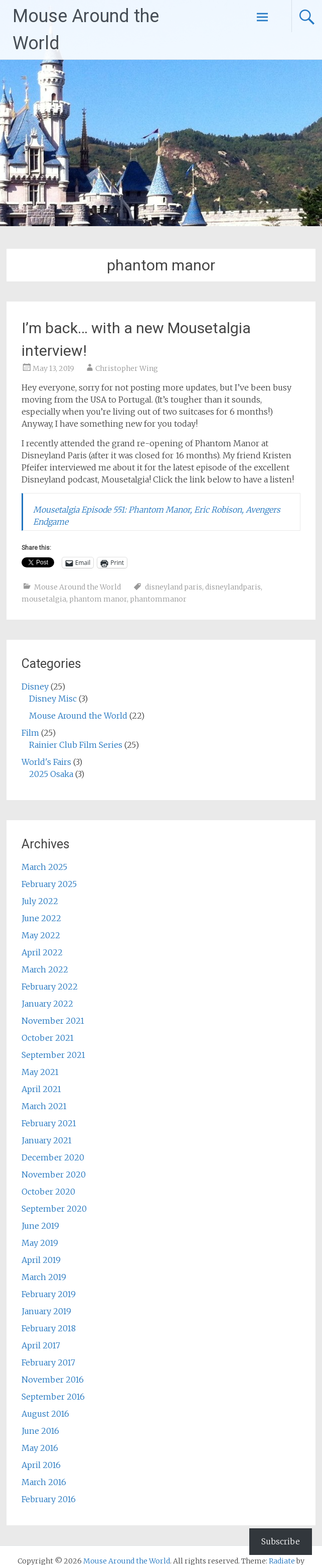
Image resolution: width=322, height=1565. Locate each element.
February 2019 (49, 1294)
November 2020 (54, 1174)
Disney (35, 686)
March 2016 (44, 1482)
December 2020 (53, 1157)
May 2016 (40, 1448)
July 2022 (40, 901)
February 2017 (48, 1362)
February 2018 (49, 1328)
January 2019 (46, 1311)
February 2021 (49, 1123)
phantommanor (158, 599)
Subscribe (280, 1541)
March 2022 (45, 969)
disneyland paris (173, 587)
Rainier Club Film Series (75, 745)
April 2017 (41, 1345)
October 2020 (48, 1192)
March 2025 (44, 867)
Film (30, 733)
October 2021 (48, 1038)
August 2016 (45, 1414)
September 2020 (54, 1209)
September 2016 (53, 1397)
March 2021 (44, 1106)
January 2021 (47, 1140)
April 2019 (41, 1260)
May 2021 (40, 1072)
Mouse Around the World (77, 587)
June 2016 (40, 1431)
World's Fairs (46, 762)
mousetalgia (44, 599)
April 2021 (41, 1089)
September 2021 (53, 1055)
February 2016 (49, 1499)
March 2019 (44, 1277)
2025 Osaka (51, 774)
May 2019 (40, 1243)
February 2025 (49, 884)
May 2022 (41, 935)
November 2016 (53, 1380)
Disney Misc (53, 699)
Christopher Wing (126, 368)
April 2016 (41, 1465)
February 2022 (50, 987)
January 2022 (47, 1004)
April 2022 (42, 952)
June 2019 (40, 1226)
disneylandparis (233, 587)
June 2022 (41, 918)
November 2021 (53, 1021)
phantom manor (98, 599)
